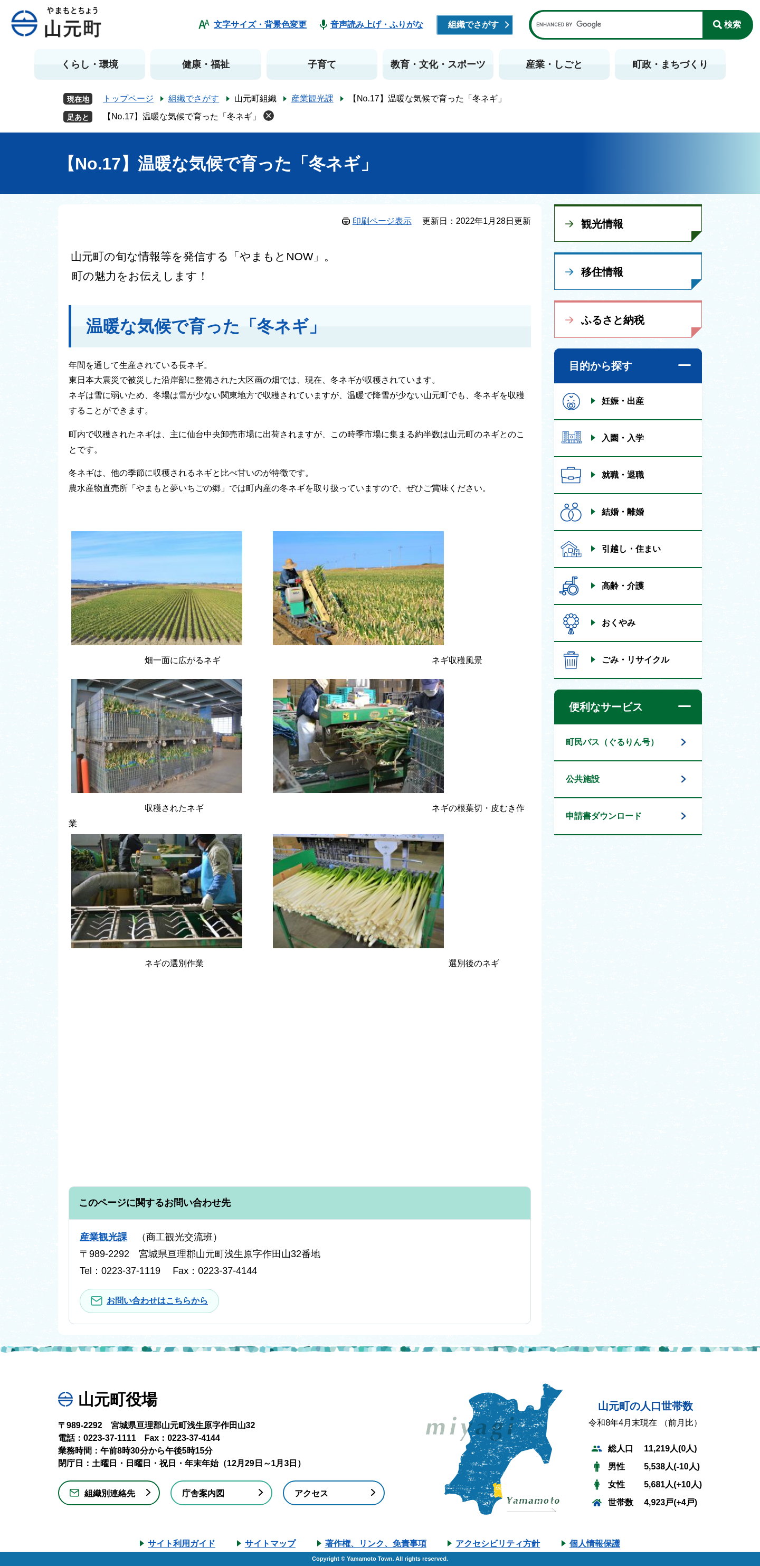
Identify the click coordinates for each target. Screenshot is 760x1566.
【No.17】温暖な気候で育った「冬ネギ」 (182, 116)
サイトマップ (270, 1543)
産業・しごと (554, 64)
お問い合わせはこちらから (157, 1300)
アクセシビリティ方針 (497, 1543)
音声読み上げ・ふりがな (376, 24)
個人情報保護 (594, 1543)
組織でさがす (473, 24)
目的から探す (600, 366)
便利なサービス (606, 707)
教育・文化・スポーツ (438, 64)
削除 (268, 115)
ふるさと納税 (612, 320)
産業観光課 (312, 98)
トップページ (128, 98)
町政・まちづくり (670, 64)
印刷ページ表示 (382, 220)
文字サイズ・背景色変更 (260, 24)
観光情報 (602, 224)
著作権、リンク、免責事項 (375, 1543)
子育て (322, 64)
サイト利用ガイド (181, 1543)
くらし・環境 (89, 64)
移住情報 (602, 272)
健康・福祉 (206, 64)
